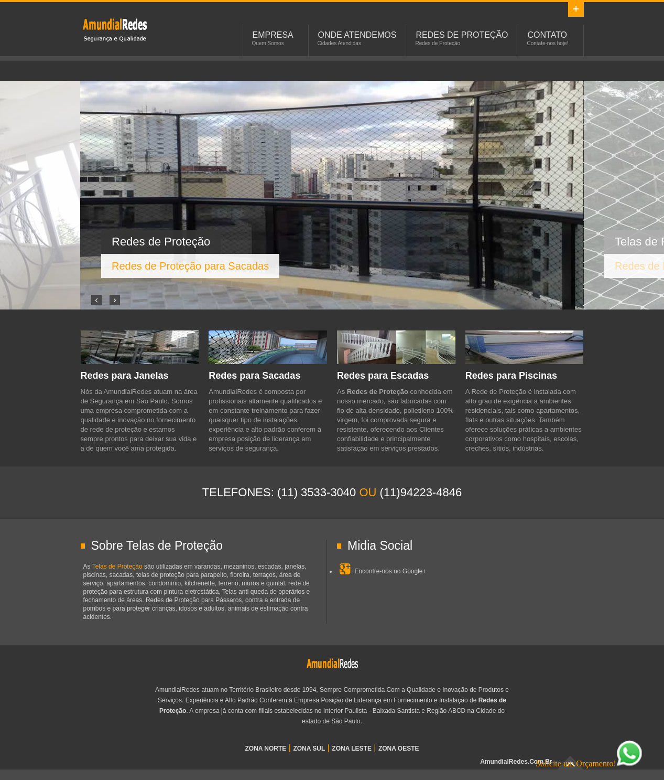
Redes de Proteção (462, 34)
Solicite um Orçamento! (589, 763)
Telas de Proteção (117, 566)
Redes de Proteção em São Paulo (115, 29)
